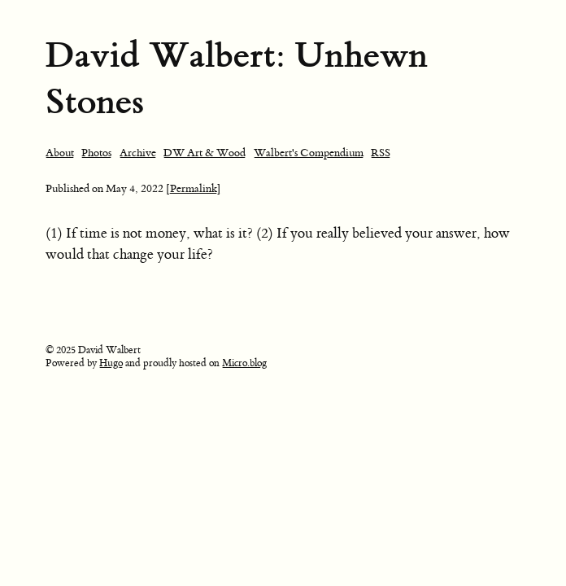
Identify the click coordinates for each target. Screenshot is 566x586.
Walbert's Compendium (309, 153)
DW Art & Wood (204, 153)
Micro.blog (244, 363)
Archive (138, 153)
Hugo (111, 363)
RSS (380, 153)
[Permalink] (193, 188)
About (60, 153)
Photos (96, 153)
